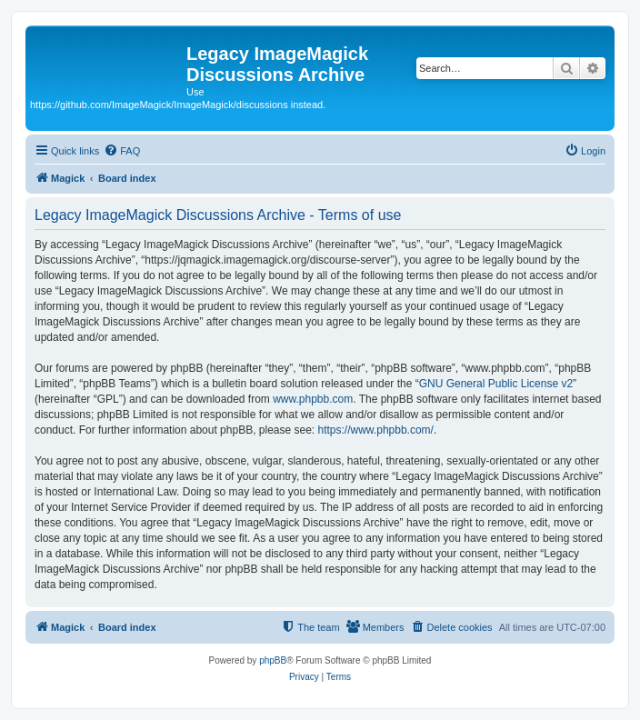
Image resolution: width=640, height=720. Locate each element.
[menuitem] (122, 151)
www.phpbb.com (313, 399)
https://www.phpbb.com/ (376, 430)
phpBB (272, 660)
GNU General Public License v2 (496, 383)
